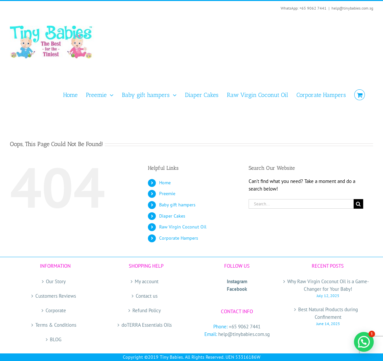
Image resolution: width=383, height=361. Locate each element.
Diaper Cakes (172, 216)
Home (165, 183)
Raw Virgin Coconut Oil (182, 227)
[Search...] (301, 204)
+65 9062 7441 (245, 326)
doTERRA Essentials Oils (147, 325)
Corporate (56, 310)
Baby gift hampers (177, 205)
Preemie (167, 193)
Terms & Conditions (55, 325)
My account (146, 281)
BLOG (55, 339)
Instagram (237, 281)
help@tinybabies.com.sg (352, 8)
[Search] (358, 204)
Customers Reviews (55, 296)
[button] (364, 342)
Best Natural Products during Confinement (328, 313)
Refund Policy (146, 310)
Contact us (146, 296)
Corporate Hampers (178, 238)
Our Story (56, 281)
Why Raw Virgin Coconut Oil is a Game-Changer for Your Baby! (328, 285)
